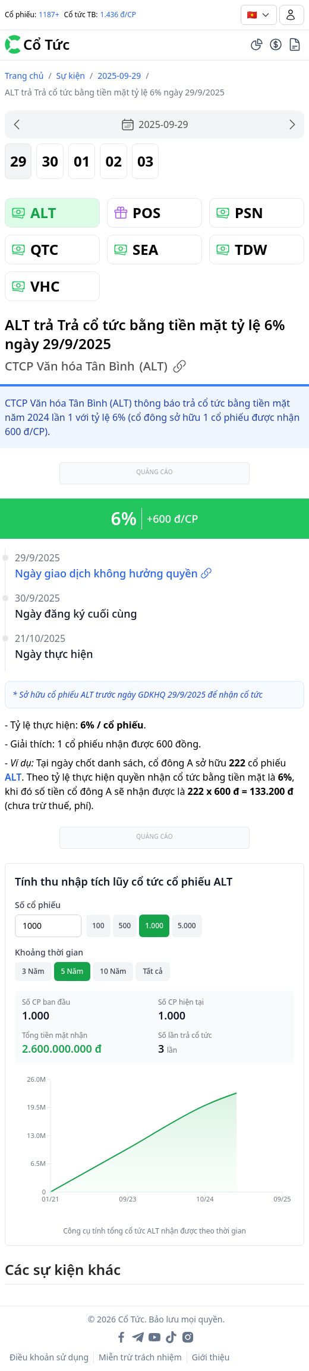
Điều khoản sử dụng (49, 1357)
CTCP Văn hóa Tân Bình (96, 366)
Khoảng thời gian (49, 952)
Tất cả (152, 971)
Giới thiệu (211, 1357)
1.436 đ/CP (118, 14)
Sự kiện (70, 75)
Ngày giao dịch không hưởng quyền (113, 573)
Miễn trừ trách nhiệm (140, 1357)
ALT (13, 777)
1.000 (154, 926)
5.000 (187, 926)
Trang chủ (24, 75)
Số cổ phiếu (38, 904)
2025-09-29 (119, 75)
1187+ (49, 14)
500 (125, 926)
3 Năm (33, 971)
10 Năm (113, 971)
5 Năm (72, 971)
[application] (154, 1147)
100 (98, 926)
